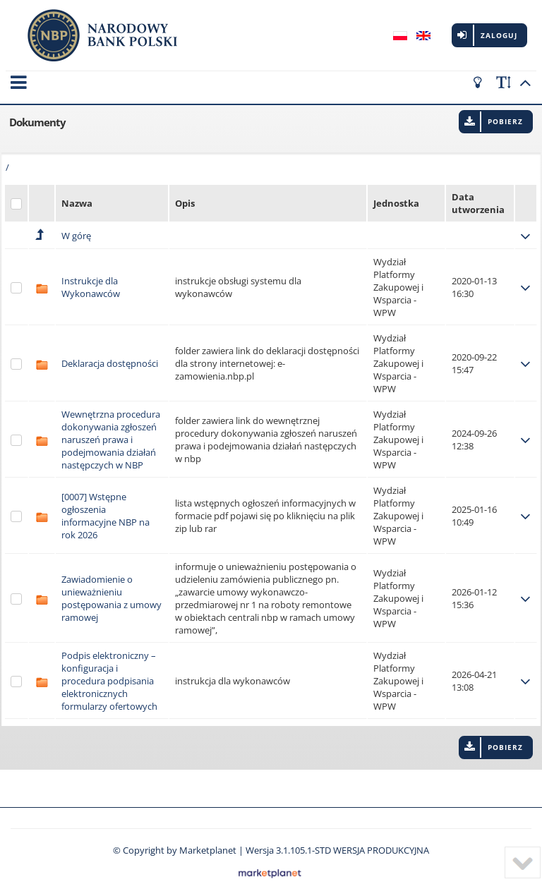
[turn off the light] (480, 82)
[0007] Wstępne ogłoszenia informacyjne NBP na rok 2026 (105, 506)
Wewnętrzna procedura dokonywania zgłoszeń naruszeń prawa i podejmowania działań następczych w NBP (110, 430)
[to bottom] (523, 862)
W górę (76, 226)
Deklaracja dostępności (109, 354)
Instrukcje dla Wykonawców (90, 278)
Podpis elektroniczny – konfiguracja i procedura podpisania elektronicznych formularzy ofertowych (109, 671)
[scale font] (503, 82)
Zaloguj (499, 35)
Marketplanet (207, 841)
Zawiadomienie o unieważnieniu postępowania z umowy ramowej (111, 589)
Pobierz (505, 112)
